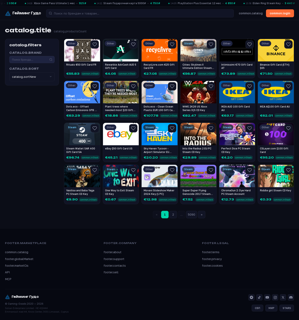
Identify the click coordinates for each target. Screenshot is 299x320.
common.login (280, 13)
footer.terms (210, 252)
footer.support (114, 259)
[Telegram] (251, 297)
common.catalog (251, 13)
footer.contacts (115, 265)
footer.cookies (212, 265)
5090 (191, 214)
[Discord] (291, 297)
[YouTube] (267, 297)
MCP (8, 279)
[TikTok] (259, 297)
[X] (283, 297)
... (181, 214)
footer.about (112, 252)
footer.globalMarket (19, 259)
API (7, 272)
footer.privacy (212, 259)
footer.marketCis (16, 265)
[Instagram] (275, 297)
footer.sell (111, 272)
